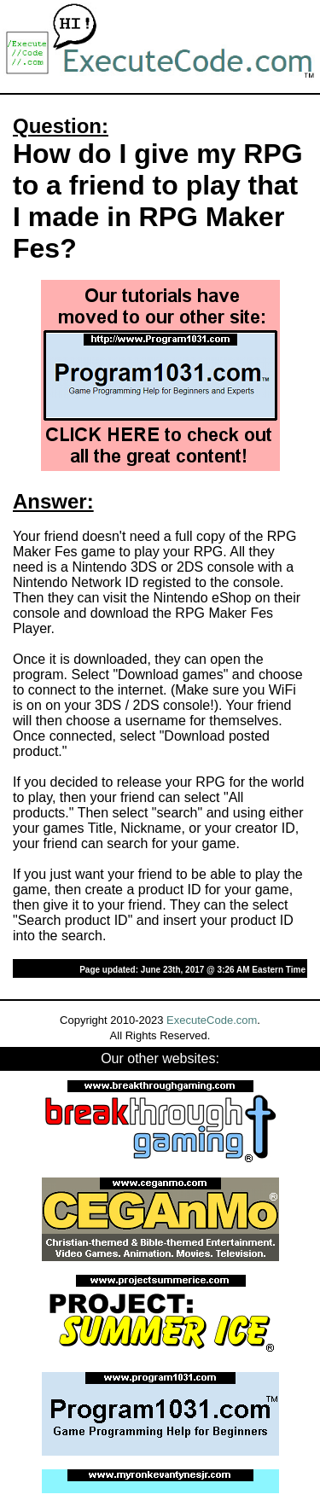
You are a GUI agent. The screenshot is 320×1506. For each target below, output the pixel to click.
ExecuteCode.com (211, 1020)
